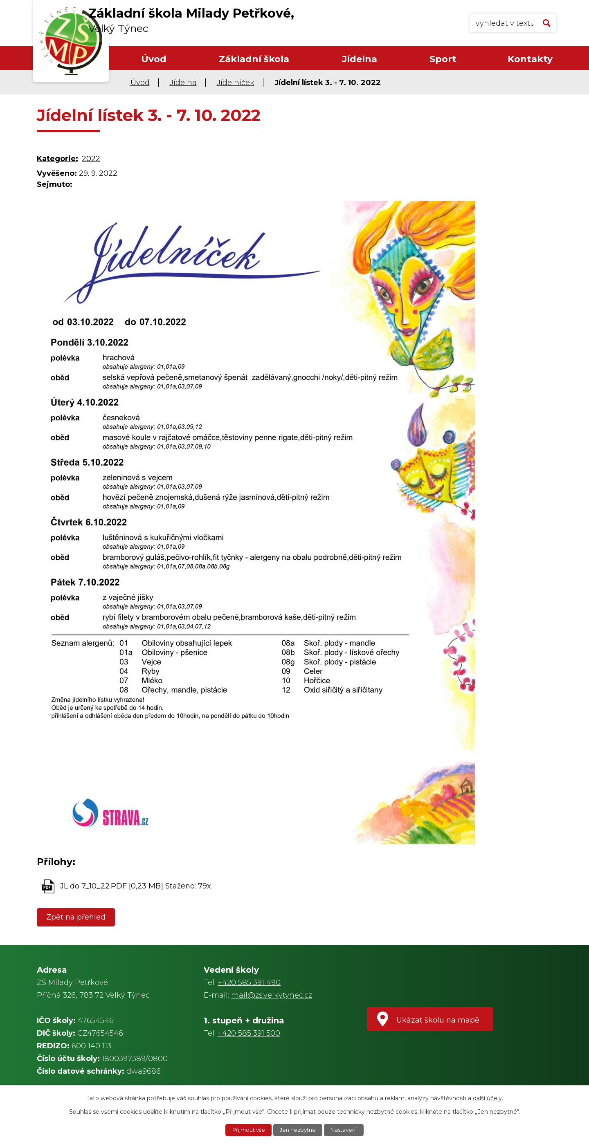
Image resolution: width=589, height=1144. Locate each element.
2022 (91, 158)
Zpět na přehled (77, 917)
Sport (442, 59)
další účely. (488, 1097)
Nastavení (347, 1129)
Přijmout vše (245, 1129)
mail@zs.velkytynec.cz (271, 995)
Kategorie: (57, 158)
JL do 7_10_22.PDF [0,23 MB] (111, 886)
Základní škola (254, 59)
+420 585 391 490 (249, 982)
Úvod (153, 59)
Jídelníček (235, 82)
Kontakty (530, 59)
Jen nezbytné (298, 1129)
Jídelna (359, 59)
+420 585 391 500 (249, 1033)
